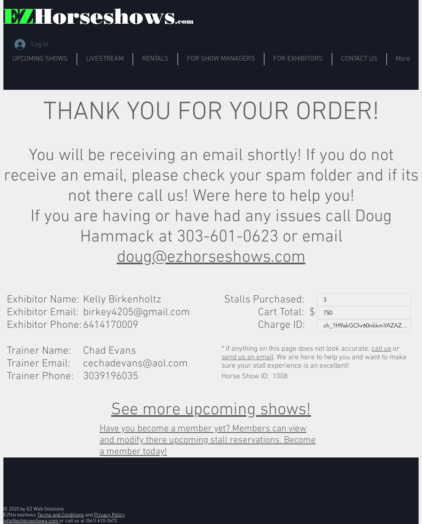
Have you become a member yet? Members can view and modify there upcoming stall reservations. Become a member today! (208, 440)
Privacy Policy (109, 515)
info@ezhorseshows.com (31, 521)
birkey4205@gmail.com (136, 312)
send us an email (247, 357)
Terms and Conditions (60, 515)
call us (381, 349)
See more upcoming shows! (211, 410)
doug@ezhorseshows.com (211, 257)
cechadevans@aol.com (135, 364)
